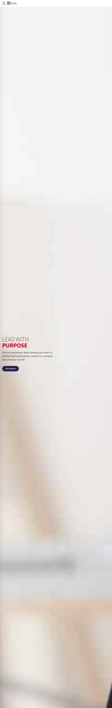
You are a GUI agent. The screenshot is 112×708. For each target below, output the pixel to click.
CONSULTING (99, 701)
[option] (18, 519)
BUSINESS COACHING (84, 701)
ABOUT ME (71, 701)
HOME (63, 701)
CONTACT (107, 704)
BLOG (108, 701)
